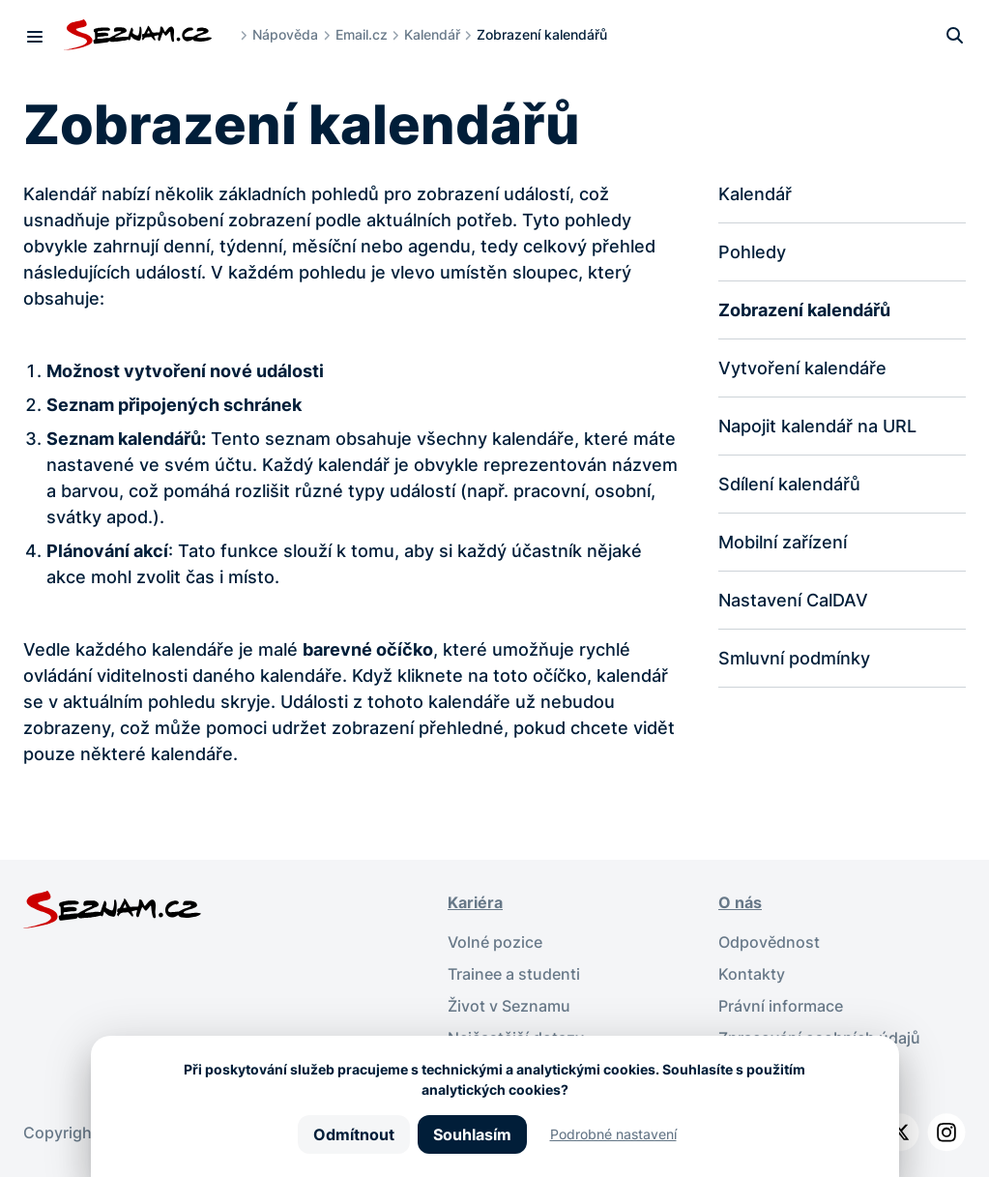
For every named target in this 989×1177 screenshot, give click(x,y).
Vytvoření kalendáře (802, 368)
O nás (740, 902)
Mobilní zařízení (782, 542)
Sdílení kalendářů (789, 484)
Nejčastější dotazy (516, 1034)
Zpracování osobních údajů (819, 1034)
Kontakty (751, 972)
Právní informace (780, 1003)
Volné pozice (495, 941)
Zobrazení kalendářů (804, 310)
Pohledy (752, 252)
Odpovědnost (769, 941)
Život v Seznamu (509, 1003)
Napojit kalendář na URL (817, 426)
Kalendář (432, 34)
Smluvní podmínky (794, 658)
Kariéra (475, 902)
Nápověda (285, 34)
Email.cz (361, 34)
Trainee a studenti (514, 972)
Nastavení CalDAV (793, 600)
